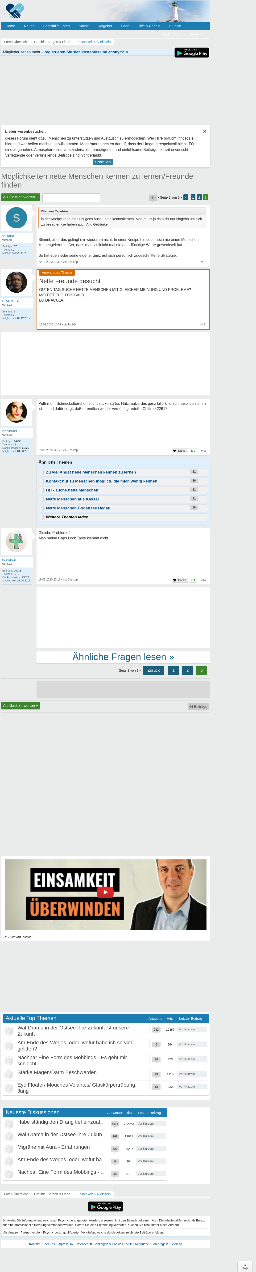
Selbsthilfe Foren (56, 26)
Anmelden (198, 34)
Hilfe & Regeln (149, 26)
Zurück (154, 670)
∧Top (245, 1266)
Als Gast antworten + (20, 197)
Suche (84, 26)
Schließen (103, 162)
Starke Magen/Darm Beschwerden (57, 1072)
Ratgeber (105, 26)
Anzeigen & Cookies (109, 1244)
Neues (29, 26)
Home (10, 26)
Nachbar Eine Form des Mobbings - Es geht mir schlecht (82, 1172)
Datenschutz (83, 1244)
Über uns (48, 1244)
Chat (125, 26)
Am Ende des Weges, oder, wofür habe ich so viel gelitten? (85, 1159)
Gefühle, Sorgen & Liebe (52, 1194)
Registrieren (171, 34)
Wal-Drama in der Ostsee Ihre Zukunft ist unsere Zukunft (82, 1134)
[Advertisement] (123, 617)
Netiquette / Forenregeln (151, 1244)
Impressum (65, 1244)
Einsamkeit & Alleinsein (94, 1194)
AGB (129, 1244)
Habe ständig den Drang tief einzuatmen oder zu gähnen (82, 1122)
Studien (175, 26)
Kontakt (34, 1244)
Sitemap (176, 1244)
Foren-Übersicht (16, 1194)
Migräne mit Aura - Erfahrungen (53, 1147)
